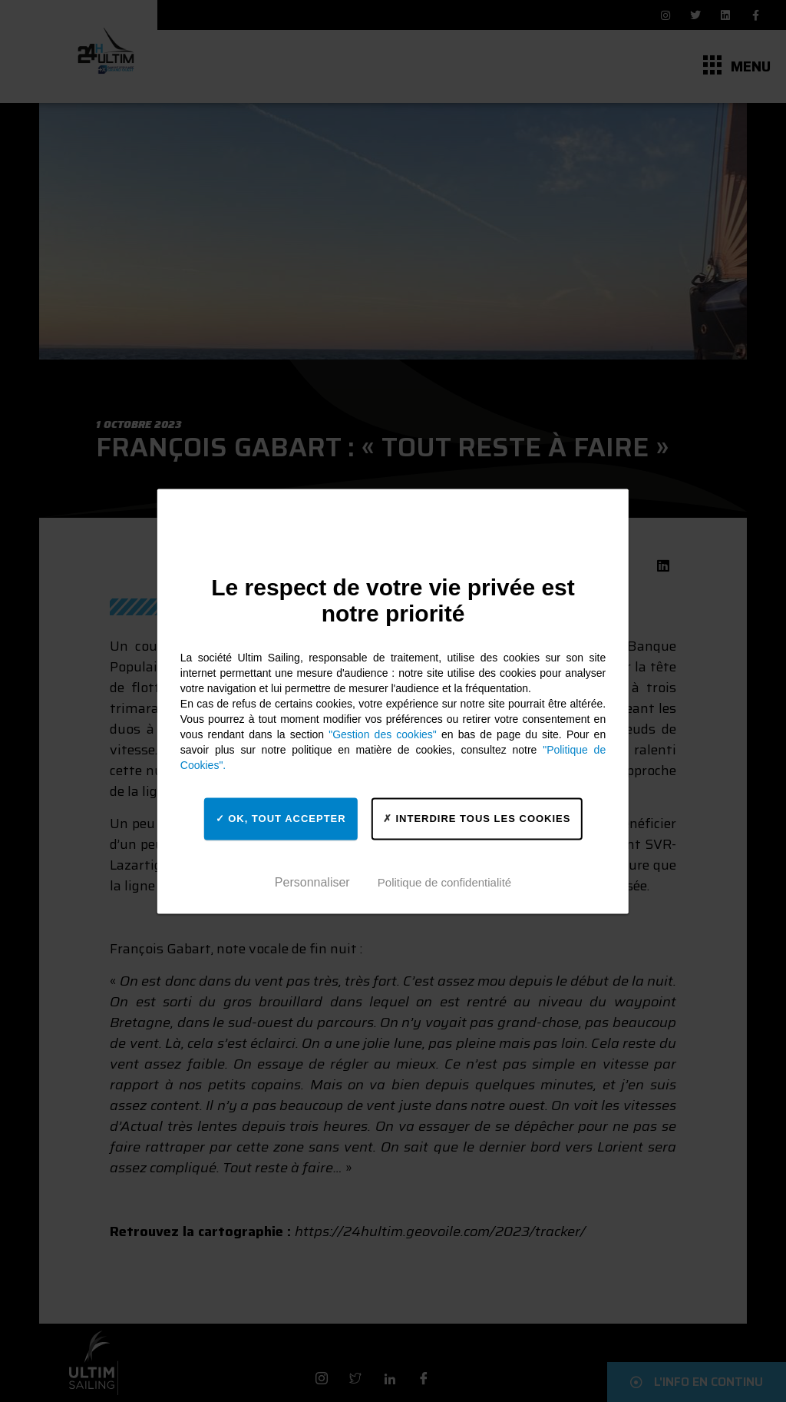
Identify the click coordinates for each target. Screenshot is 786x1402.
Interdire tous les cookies (477, 818)
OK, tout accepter (281, 818)
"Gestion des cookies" (383, 734)
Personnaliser (312, 882)
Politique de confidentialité (444, 882)
